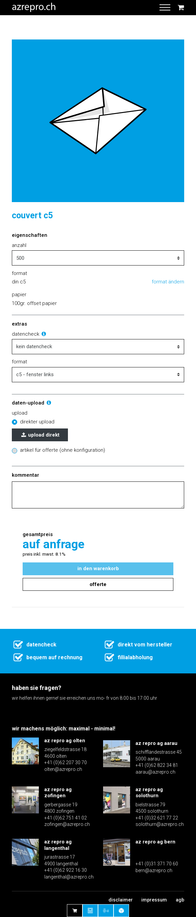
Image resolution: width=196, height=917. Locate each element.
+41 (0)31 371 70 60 (157, 863)
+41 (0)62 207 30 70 (65, 762)
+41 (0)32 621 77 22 (157, 818)
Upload (19, 413)
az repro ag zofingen (58, 792)
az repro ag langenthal (58, 845)
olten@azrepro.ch (63, 769)
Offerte (98, 584)
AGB (180, 899)
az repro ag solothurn (149, 792)
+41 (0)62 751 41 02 (65, 818)
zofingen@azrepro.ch (67, 824)
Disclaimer (120, 899)
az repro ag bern (155, 842)
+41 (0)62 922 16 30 (65, 870)
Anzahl (19, 245)
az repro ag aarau (156, 743)
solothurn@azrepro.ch (160, 824)
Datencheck (29, 334)
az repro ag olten (64, 741)
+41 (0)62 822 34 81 (157, 765)
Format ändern (168, 282)
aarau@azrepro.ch (155, 772)
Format (19, 362)
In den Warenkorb (98, 568)
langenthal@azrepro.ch (69, 877)
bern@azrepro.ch (154, 870)
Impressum (154, 899)
